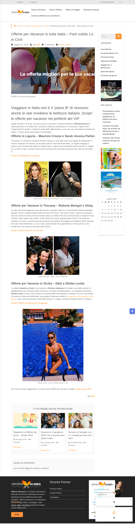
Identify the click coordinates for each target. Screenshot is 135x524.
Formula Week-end (109, 53)
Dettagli (18, 447)
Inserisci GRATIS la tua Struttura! (45, 16)
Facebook (18, 2)
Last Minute (106, 49)
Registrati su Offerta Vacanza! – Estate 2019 (25, 434)
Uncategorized (36, 26)
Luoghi (25, 26)
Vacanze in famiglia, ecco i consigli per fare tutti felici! (80, 435)
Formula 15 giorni (109, 75)
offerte (61, 45)
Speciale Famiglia (109, 61)
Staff (38, 45)
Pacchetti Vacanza (91, 10)
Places (68, 45)
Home (17, 26)
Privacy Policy (56, 489)
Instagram (32, 2)
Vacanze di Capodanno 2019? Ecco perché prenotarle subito (53, 435)
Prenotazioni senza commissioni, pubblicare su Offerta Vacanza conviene (111, 116)
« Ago (103, 226)
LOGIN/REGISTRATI (106, 2)
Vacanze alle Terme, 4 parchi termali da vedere (111, 140)
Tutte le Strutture (38, 10)
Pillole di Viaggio (73, 10)
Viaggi (46, 26)
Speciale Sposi (107, 71)
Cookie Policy (56, 493)
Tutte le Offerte (55, 10)
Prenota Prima (107, 57)
